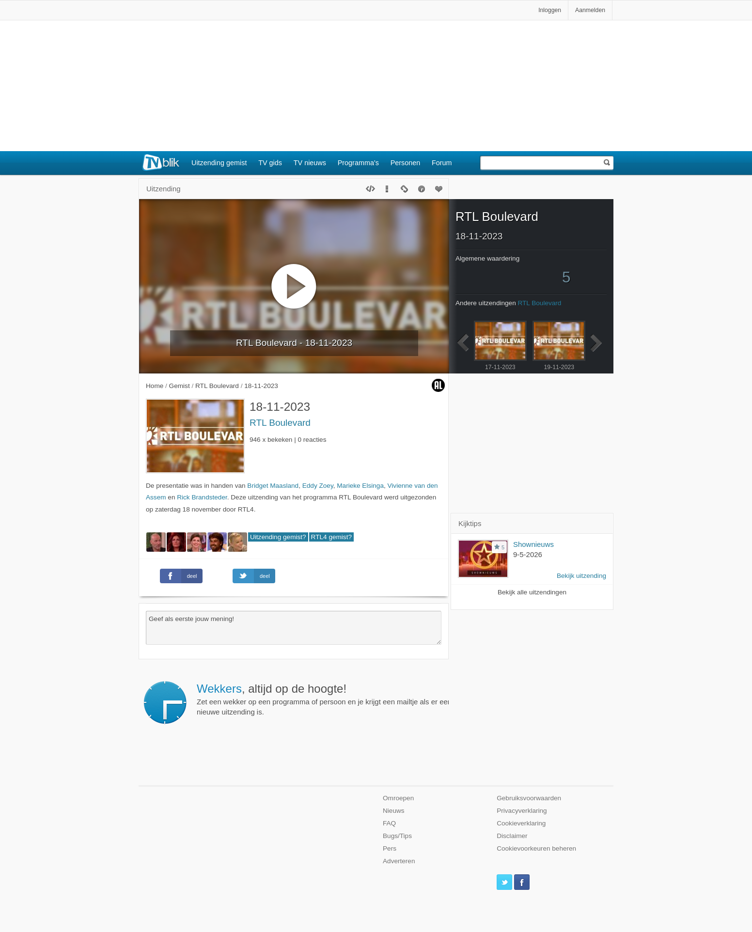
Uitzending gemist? (278, 537)
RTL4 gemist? (331, 537)
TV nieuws (310, 163)
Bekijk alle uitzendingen (532, 592)
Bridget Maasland (272, 485)
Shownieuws (533, 544)
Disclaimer (512, 835)
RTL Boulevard (280, 423)
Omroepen (398, 798)
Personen (406, 163)
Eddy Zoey (317, 485)
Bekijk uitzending (581, 575)
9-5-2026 (527, 554)
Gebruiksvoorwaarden (529, 798)
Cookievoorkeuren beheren (536, 848)
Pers (389, 848)
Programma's (358, 163)
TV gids (270, 163)
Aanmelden (590, 10)
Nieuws (394, 810)
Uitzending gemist (219, 163)
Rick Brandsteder (202, 497)
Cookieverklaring (521, 823)
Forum (442, 163)
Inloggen (549, 10)
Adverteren (399, 861)
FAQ (389, 823)
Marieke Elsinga (360, 485)
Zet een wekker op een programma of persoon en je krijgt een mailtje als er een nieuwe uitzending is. (324, 699)
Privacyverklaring (522, 810)
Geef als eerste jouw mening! (293, 628)
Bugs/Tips (397, 835)
